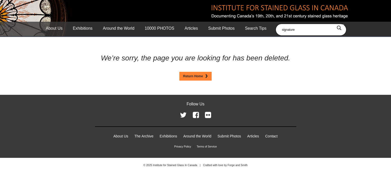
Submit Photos (221, 28)
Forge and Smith (238, 165)
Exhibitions (82, 28)
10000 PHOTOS (159, 28)
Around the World (118, 28)
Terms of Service (207, 146)
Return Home (193, 76)
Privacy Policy (182, 146)
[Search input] (312, 29)
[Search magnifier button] (339, 28)
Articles (191, 28)
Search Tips (255, 28)
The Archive (144, 136)
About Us (54, 28)
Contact (271, 136)
